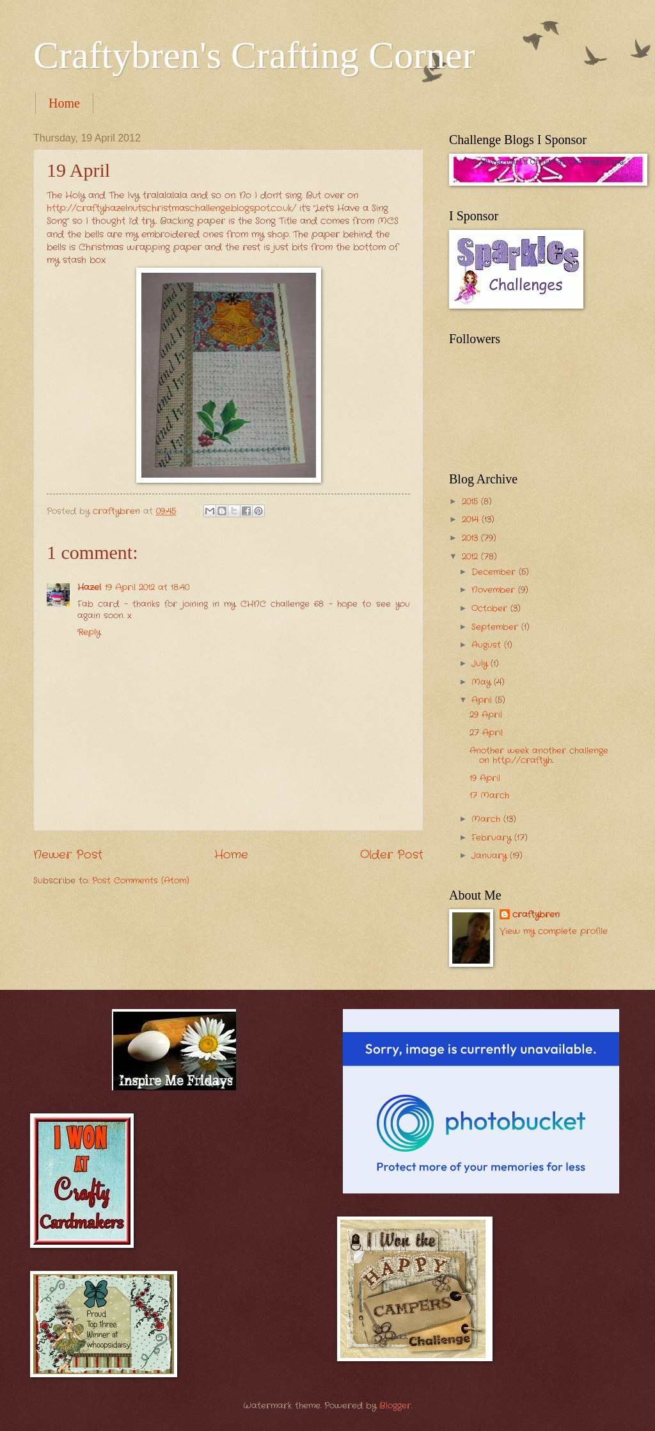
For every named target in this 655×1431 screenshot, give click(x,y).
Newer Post (67, 854)
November (494, 590)
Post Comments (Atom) (140, 881)
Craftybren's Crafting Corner (254, 55)
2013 (471, 538)
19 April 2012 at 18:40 (147, 587)
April (483, 700)
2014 (472, 519)
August (487, 645)
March (487, 819)
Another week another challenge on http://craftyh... (539, 755)
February (492, 838)
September (496, 627)
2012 (471, 557)
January (490, 856)
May (482, 682)
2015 (471, 502)
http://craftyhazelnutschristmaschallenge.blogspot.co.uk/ (171, 208)
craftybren (536, 915)
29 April (486, 715)
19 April (485, 778)
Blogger (395, 1406)
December (495, 572)
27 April (486, 733)
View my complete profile (554, 931)
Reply (88, 632)
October (490, 608)
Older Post (391, 854)
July (481, 664)
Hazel (89, 587)
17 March (489, 795)
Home (64, 103)
